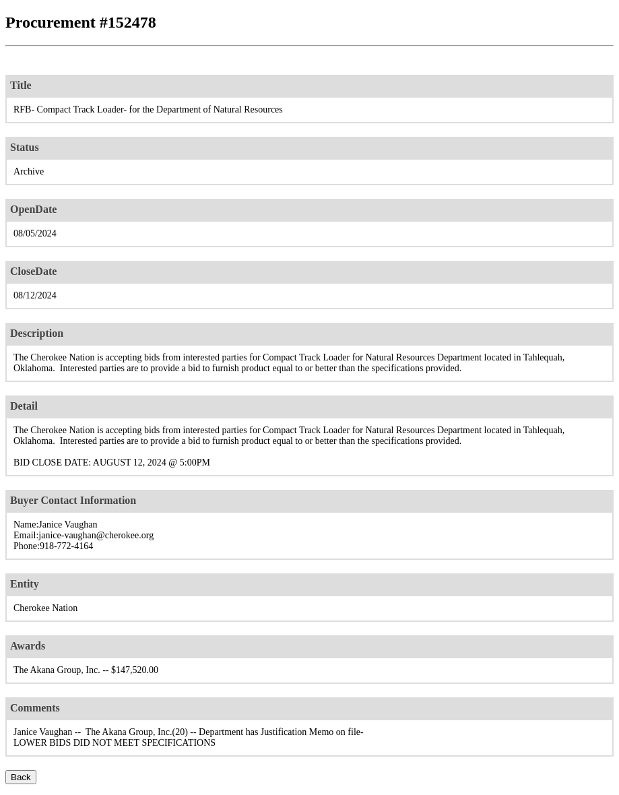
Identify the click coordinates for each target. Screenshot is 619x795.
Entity (24, 584)
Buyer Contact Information (73, 500)
